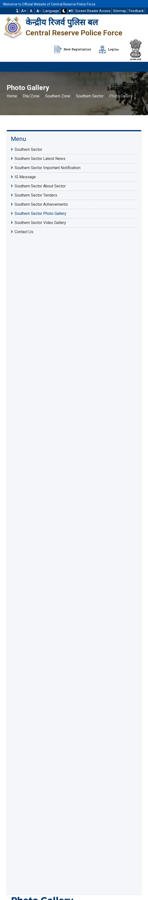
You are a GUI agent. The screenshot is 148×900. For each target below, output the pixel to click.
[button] (17, 11)
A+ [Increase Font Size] (23, 11)
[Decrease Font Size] (38, 11)
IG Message (25, 177)
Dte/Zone (31, 96)
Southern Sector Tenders (36, 195)
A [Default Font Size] (31, 11)
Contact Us (24, 232)
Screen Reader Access (93, 11)
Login (108, 49)
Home (12, 96)
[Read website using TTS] (71, 11)
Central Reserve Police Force (74, 32)
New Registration (72, 49)
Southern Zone (57, 96)
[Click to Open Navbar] (138, 67)
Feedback (136, 11)
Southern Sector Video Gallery (40, 222)
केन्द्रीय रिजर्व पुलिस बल (62, 22)
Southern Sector (90, 96)
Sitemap (119, 11)
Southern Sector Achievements (41, 204)
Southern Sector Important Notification (47, 168)
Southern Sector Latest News (40, 158)
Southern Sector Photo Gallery (40, 213)
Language (51, 11)
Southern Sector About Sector (40, 186)
